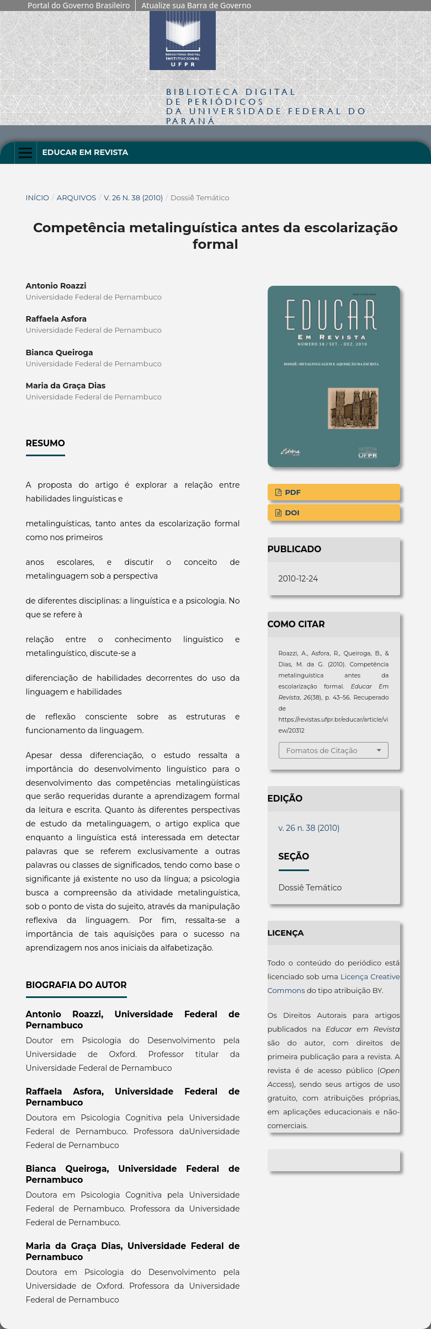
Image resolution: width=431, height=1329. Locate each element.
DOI (291, 512)
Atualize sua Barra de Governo (196, 5)
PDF (292, 492)
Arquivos (76, 197)
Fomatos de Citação (322, 750)
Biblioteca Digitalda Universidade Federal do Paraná (267, 106)
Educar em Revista (85, 152)
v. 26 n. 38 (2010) (133, 197)
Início (38, 197)
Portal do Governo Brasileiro (79, 5)
